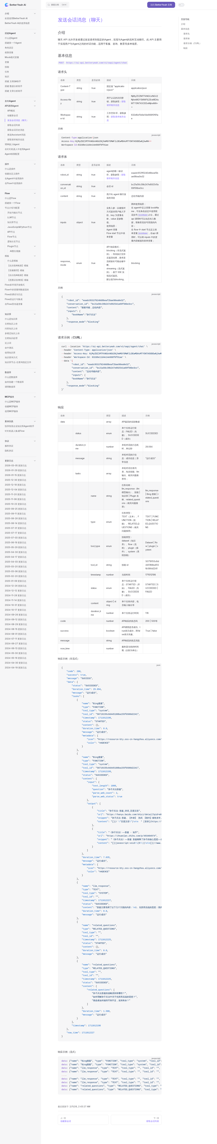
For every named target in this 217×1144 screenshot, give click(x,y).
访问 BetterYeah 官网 (161, 4)
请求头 (186, 33)
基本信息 (185, 29)
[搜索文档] (57, 5)
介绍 (183, 24)
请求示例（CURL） (192, 43)
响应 (185, 48)
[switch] (181, 4)
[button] (20, 13)
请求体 (186, 38)
